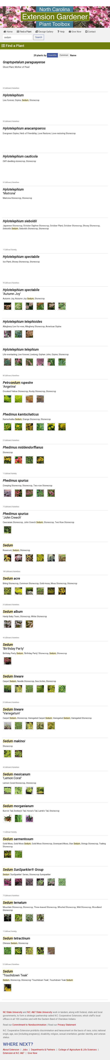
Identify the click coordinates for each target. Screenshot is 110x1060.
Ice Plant (7, 262)
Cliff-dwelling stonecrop (14, 161)
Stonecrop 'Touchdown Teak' (35, 980)
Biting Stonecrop (10, 583)
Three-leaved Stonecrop (45, 907)
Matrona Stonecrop (12, 198)
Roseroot (7, 550)
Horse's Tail (32, 811)
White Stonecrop (39, 616)
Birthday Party (13, 653)
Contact (90, 31)
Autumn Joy (8, 298)
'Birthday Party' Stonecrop (36, 653)
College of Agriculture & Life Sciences (77, 1049)
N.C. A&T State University (39, 1012)
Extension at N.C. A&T (13, 1053)
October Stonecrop (73, 226)
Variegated (61, 718)
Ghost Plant (8, 67)
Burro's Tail (8, 811)
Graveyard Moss (60, 843)
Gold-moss (45, 583)
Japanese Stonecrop (12, 226)
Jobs (25, 1049)
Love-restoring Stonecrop (64, 133)
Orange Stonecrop (31, 419)
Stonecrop (34, 100)
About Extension (11, 1049)
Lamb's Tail (43, 811)
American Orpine (53, 326)
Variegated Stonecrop (81, 718)
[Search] (17, 37)
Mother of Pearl (22, 67)
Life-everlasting (10, 354)
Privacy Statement (67, 1024)
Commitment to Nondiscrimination (29, 1024)
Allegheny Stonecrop (35, 326)
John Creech (33, 522)
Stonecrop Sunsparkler (40, 874)
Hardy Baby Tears (11, 616)
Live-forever (8, 100)
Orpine (18, 100)
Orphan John (45, 354)
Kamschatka (12, 419)
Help (61, 31)
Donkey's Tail (20, 811)
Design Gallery (44, 31)
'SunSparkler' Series (15, 874)
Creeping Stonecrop (12, 485)
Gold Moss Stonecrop (42, 843)
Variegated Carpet (40, 718)
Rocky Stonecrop (37, 391)
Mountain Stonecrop (12, 907)
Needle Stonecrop (25, 681)
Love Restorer (44, 133)
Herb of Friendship (28, 133)
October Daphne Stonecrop (36, 226)
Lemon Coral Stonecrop (14, 783)
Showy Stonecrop (91, 226)
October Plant (56, 226)
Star (74, 843)
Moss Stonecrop (58, 583)
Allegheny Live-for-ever (13, 326)
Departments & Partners (43, 1049)
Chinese (10, 943)
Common (64, 55)
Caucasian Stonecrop (13, 522)
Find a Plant (24, 31)
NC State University (12, 1012)
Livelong (34, 354)
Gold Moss (8, 843)
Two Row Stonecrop (64, 522)
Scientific (52, 55)
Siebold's (10, 228)
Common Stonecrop (29, 583)
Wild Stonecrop (84, 907)
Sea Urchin (40, 681)
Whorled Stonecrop (67, 907)
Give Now (75, 31)
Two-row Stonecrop (42, 485)
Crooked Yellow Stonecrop (15, 391)
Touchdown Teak (61, 980)
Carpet (9, 681)
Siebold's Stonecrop (28, 228)
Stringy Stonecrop (89, 843)
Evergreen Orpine (11, 133)
